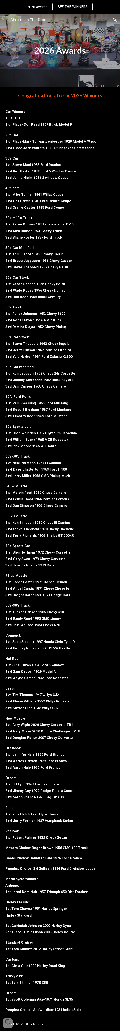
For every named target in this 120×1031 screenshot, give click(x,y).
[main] (60, 50)
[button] (5, 20)
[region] (60, 7)
